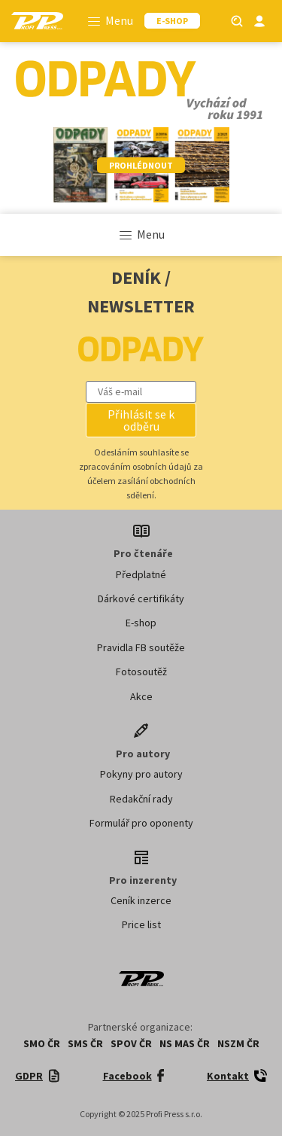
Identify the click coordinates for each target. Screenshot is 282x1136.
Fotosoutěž (141, 671)
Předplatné (141, 574)
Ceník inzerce (141, 900)
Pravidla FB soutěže (141, 647)
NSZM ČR (238, 1043)
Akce (141, 696)
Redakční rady (141, 799)
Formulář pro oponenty (141, 823)
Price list (141, 924)
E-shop (141, 622)
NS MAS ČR (184, 1043)
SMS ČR (85, 1043)
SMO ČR (41, 1043)
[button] (141, 420)
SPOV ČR (131, 1043)
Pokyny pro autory (141, 774)
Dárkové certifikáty (141, 598)
